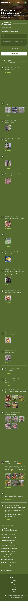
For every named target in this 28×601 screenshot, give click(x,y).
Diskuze (14, 589)
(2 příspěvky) (7, 559)
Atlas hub (14, 585)
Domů (14, 580)
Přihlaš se (3, 31)
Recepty (14, 587)
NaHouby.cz (5, 3)
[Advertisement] (14, 87)
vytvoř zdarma (14, 31)
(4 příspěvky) (9, 548)
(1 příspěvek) (8, 537)
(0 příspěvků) (8, 534)
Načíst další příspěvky (7, 525)
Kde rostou (14, 582)
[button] (22, 3)
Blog (14, 591)
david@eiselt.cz (18, 597)
